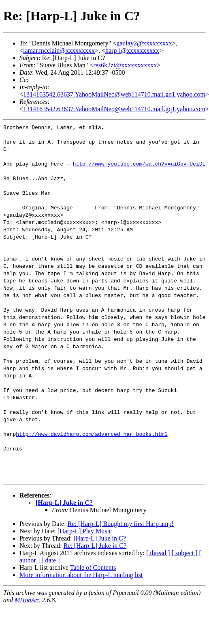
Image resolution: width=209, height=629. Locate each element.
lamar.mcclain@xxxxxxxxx (59, 50)
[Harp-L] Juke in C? (64, 502)
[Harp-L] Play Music (85, 531)
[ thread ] (158, 552)
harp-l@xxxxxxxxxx (132, 50)
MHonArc (27, 600)
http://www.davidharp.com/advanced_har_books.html (91, 433)
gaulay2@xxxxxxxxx (144, 43)
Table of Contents (93, 567)
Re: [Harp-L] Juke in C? (95, 545)
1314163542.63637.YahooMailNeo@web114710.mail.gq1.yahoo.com (114, 94)
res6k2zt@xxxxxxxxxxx (125, 65)
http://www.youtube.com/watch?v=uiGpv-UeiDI (139, 163)
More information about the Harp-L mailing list (81, 574)
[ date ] (50, 560)
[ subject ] (185, 552)
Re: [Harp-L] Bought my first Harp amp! (121, 523)
